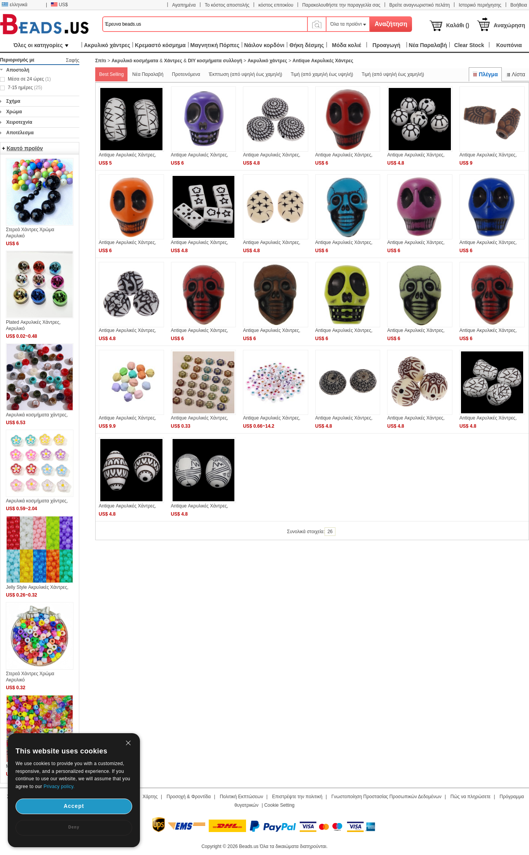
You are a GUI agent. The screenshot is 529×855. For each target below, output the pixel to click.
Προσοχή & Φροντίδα (189, 796)
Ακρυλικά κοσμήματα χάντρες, (37, 415)
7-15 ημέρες (25, 87)
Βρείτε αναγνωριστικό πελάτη (419, 5)
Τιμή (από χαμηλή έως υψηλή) (322, 74)
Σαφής (73, 60)
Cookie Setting (279, 805)
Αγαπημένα (184, 5)
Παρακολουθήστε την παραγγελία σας (341, 5)
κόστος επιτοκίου (275, 5)
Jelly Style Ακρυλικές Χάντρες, (37, 587)
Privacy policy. (59, 786)
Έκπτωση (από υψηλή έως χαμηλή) (245, 74)
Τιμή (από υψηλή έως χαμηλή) (393, 74)
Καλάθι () (457, 25)
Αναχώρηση (509, 25)
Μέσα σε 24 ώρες (29, 79)
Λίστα (515, 74)
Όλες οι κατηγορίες (40, 45)
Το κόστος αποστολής (227, 5)
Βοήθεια (518, 5)
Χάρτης (150, 796)
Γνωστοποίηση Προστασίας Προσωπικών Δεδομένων (387, 796)
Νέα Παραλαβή (147, 74)
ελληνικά (14, 4)
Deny (73, 827)
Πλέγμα (485, 74)
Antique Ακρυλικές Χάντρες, (127, 155)
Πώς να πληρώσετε (470, 796)
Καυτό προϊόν (25, 148)
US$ (59, 4)
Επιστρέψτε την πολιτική (297, 796)
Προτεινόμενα (186, 74)
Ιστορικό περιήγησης (480, 5)
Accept (74, 806)
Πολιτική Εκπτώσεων (241, 796)
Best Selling (111, 74)
